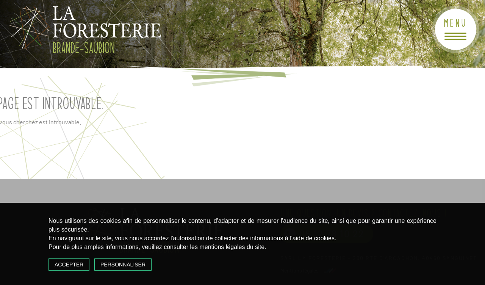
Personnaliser (123, 265)
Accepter (69, 265)
